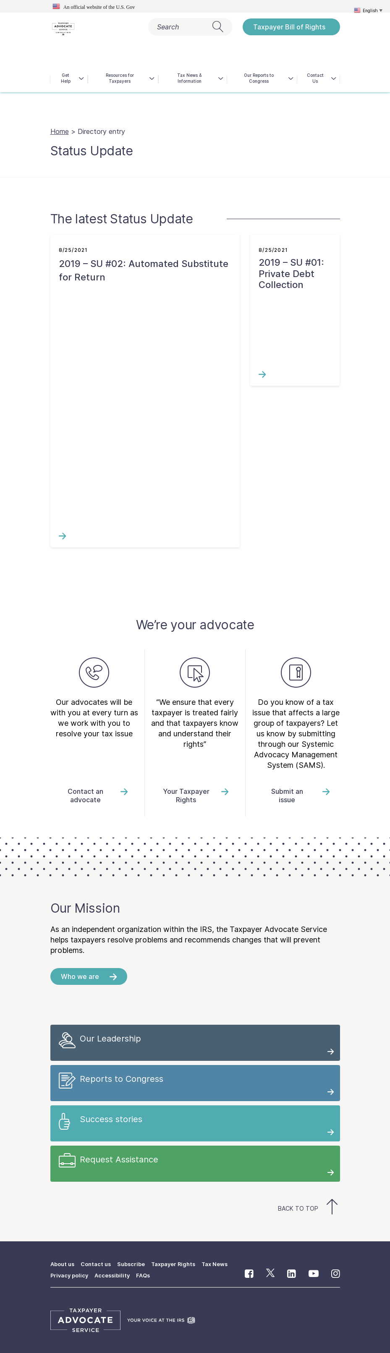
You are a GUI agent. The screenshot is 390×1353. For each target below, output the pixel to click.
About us (63, 1263)
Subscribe (136, 1263)
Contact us (99, 1263)
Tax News (225, 1263)
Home (59, 131)
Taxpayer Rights (180, 1263)
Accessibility (116, 1274)
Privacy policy (70, 1274)
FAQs (148, 1274)
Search (190, 27)
